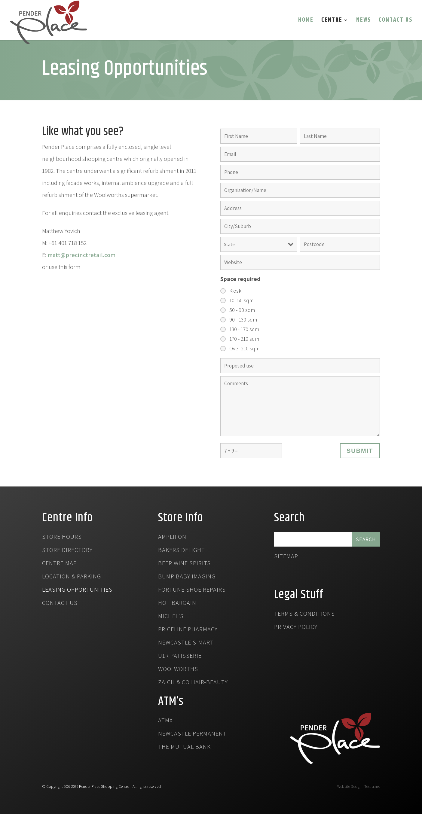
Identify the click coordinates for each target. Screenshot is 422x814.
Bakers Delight (181, 551)
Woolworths (178, 670)
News (363, 21)
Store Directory (67, 551)
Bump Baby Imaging (187, 577)
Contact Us (395, 21)
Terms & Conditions (304, 614)
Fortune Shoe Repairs (192, 590)
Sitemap (286, 557)
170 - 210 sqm (244, 339)
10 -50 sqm (241, 300)
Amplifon (172, 538)
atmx (165, 721)
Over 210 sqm (244, 349)
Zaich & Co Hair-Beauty (193, 683)
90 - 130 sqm (243, 320)
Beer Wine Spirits (184, 564)
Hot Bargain (177, 604)
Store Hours (62, 538)
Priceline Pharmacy (188, 630)
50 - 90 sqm (242, 310)
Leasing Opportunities (77, 590)
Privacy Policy (295, 628)
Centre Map (59, 564)
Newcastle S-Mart (186, 643)
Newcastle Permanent (192, 734)
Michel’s (171, 617)
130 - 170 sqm (244, 329)
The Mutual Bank (184, 748)
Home (305, 21)
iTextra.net (371, 786)
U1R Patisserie (180, 657)
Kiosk (235, 291)
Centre (331, 21)
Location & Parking (71, 577)
